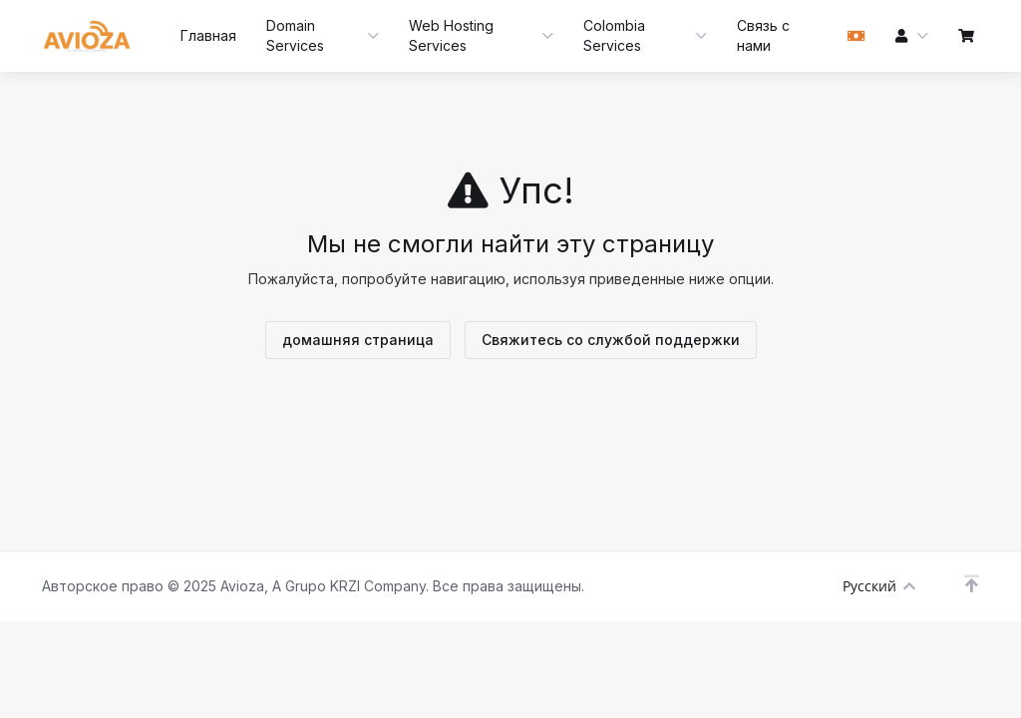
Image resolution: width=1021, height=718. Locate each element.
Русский (879, 585)
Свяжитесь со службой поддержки (611, 339)
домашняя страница (358, 339)
